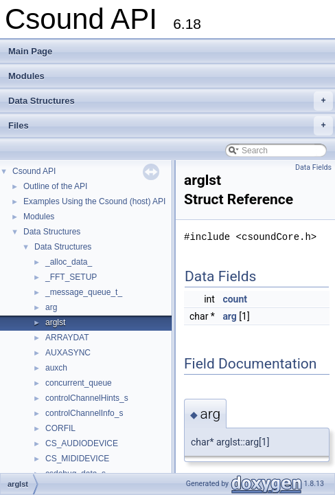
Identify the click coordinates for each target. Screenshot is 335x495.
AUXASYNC (68, 353)
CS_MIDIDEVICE (77, 458)
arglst (55, 322)
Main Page (30, 51)
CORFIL (60, 428)
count (234, 299)
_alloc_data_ (68, 262)
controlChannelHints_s (86, 398)
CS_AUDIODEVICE (81, 443)
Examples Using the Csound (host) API (94, 201)
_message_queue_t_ (83, 292)
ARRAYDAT (67, 337)
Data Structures (170, 101)
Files (170, 125)
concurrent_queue (78, 383)
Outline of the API (55, 186)
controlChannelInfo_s (84, 413)
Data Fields (313, 167)
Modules (26, 76)
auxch (56, 368)
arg (51, 307)
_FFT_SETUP (71, 277)
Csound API (34, 171)
